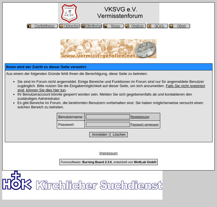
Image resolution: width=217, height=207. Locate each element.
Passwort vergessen (145, 124)
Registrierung (140, 116)
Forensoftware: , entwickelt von (108, 162)
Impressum (108, 153)
